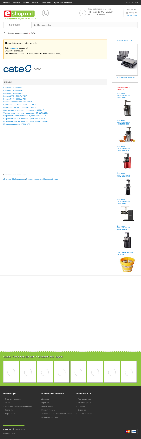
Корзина (26, 3)
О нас (7, 403)
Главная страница (12, 399)
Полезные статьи (85, 414)
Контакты (35, 3)
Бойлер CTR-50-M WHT (13, 90)
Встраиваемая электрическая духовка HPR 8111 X (24, 116)
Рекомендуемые (84, 403)
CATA (33, 33)
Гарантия (45, 403)
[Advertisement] (55, 149)
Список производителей (18, 33)
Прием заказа (47, 406)
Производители (84, 399)
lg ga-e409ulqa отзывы (15, 179)
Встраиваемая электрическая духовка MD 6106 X (24, 118)
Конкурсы (82, 410)
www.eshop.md (9, 433)
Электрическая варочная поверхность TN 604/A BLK (25, 113)
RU (136, 3)
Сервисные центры (49, 417)
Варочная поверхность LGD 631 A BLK (19, 107)
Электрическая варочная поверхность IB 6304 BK (24, 110)
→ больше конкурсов (126, 77)
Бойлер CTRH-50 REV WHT (15, 96)
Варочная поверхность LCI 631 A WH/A (19, 104)
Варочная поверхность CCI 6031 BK (18, 102)
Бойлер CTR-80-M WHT (13, 93)
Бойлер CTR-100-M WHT (13, 88)
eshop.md (14, 48)
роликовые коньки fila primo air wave (43, 179)
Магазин (6, 3)
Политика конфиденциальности (18, 406)
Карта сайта (46, 3)
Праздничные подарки (63, 3)
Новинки (81, 406)
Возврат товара (48, 410)
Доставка (16, 3)
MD (133, 3)
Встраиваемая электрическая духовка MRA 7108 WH (25, 121)
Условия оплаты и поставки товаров (56, 414)
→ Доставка (132, 15)
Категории (12, 25)
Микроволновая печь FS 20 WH (16, 124)
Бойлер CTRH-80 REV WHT (15, 99)
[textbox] (87, 25)
